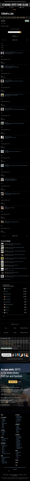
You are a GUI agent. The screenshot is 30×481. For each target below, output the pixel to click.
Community (17, 424)
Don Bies (17, 439)
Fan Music (3, 446)
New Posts (3, 439)
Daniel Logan (18, 438)
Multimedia (3, 443)
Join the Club (12, 382)
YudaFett (6, 310)
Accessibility (20, 474)
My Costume (4, 431)
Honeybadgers (7, 294)
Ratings (14, 17)
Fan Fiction (3, 451)
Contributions (22, 17)
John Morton (18, 440)
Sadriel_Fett (7, 296)
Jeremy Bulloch (18, 448)
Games (3, 452)
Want (8, 17)
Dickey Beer (18, 442)
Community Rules (5, 474)
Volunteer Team (18, 452)
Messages (17, 431)
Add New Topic (15, 348)
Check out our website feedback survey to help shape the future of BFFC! (15, 467)
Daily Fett (3, 444)
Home (2, 414)
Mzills (6, 291)
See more (4, 316)
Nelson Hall (18, 446)
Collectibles (3, 417)
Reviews (17, 17)
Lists (2, 422)
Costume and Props (19, 447)
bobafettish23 (7, 302)
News (2, 455)
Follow (3, 20)
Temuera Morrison (19, 437)
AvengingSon (7, 299)
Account (22, 7)
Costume (3, 430)
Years (3, 426)
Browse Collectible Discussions (6, 348)
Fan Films (3, 449)
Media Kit (17, 453)
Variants (3, 432)
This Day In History (19, 417)
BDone (6, 312)
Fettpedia (17, 414)
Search (12, 7)
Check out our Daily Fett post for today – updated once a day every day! (15, 1)
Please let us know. (10, 344)
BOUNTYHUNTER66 (8, 304)
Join (16, 465)
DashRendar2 (7, 288)
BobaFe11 (6, 307)
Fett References (18, 419)
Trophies (17, 432)
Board (2, 437)
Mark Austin (18, 441)
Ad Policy (24, 474)
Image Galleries (4, 445)
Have (4, 17)
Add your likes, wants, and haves (6, 279)
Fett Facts (18, 418)
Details (3, 433)
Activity (17, 425)
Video (3, 450)
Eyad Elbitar (18, 445)
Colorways (3, 421)
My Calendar (18, 436)
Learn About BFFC (5, 405)
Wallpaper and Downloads (6, 453)
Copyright (10, 474)
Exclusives (3, 458)
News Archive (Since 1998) (6, 457)
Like (11, 17)
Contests (17, 426)
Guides (3, 459)
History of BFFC (18, 455)
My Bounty (14, 9)
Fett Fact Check (4, 461)
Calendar (17, 434)
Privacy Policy (15, 474)
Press (17, 454)
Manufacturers (4, 423)
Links (17, 430)
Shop (17, 456)
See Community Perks (6, 394)
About (16, 450)
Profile (27, 20)
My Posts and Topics (5, 438)
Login (19, 381)
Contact (17, 457)
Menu (2, 7)
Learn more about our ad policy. (24, 361)
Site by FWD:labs (14, 475)
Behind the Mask (18, 416)
